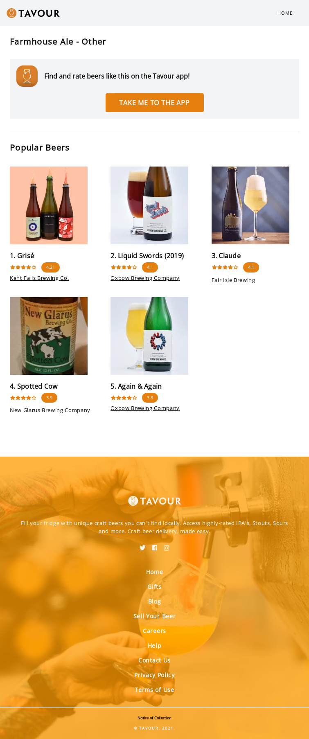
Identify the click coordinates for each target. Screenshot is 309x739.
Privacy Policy (154, 675)
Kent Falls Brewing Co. (39, 278)
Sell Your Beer (154, 616)
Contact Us (154, 660)
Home (285, 13)
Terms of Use (154, 690)
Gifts (154, 586)
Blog (154, 601)
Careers (154, 631)
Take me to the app (154, 102)
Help (155, 645)
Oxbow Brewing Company (145, 278)
